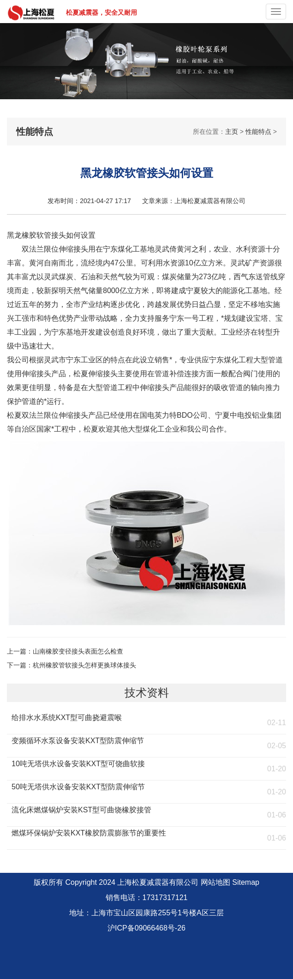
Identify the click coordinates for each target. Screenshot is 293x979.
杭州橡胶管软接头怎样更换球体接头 (84, 665)
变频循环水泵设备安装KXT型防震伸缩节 (78, 741)
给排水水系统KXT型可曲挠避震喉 (67, 717)
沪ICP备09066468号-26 (146, 928)
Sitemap (245, 882)
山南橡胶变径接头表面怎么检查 (78, 651)
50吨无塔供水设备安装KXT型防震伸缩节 (78, 787)
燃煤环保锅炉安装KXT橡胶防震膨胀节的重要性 (89, 833)
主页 (231, 131)
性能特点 (258, 131)
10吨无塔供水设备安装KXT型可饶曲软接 (78, 764)
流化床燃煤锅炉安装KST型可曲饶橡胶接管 (81, 810)
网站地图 (215, 882)
